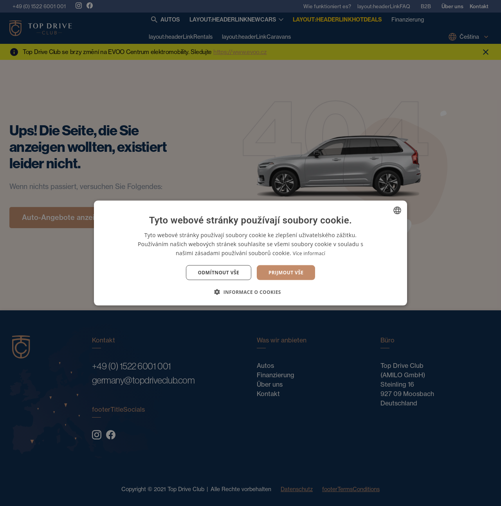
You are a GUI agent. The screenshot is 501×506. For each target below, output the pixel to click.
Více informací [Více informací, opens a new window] (309, 253)
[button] (250, 292)
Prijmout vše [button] (286, 272)
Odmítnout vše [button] (218, 272)
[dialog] (250, 253)
